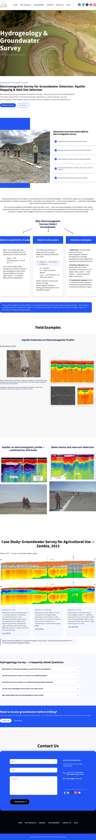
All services (23, 105)
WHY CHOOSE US (30, 823)
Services (50, 5)
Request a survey (8, 105)
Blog (68, 5)
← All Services (17, 720)
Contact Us (60, 5)
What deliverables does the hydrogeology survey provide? (23, 695)
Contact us (5, 720)
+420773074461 (71, 772)
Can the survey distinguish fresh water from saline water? (22, 688)
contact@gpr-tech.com (74, 778)
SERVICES (42, 823)
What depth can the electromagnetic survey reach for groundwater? (26, 669)
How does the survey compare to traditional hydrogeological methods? (27, 682)
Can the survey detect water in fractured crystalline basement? (24, 675)
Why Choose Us (25, 5)
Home (15, 5)
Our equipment (39, 5)
